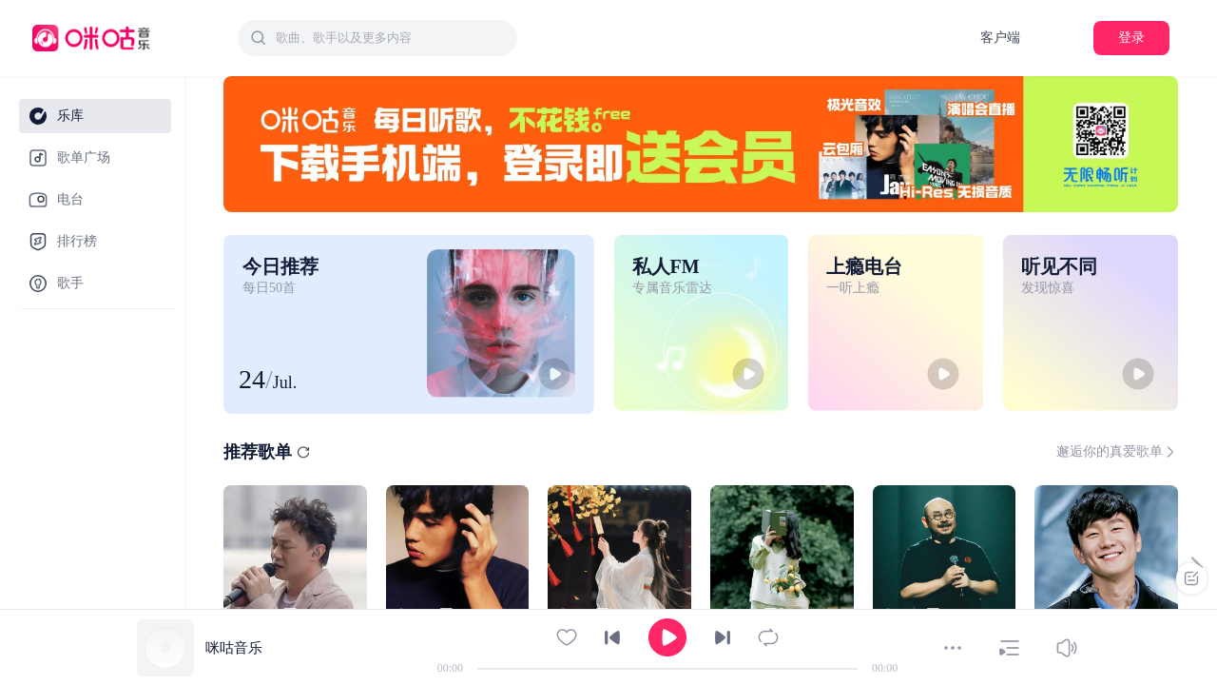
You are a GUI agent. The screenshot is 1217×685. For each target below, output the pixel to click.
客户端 (1000, 37)
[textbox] (391, 38)
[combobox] (377, 38)
